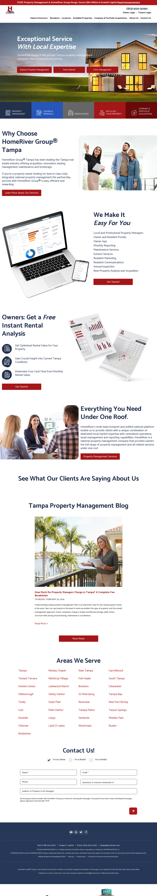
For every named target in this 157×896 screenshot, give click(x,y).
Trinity (22, 704)
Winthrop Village (58, 680)
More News (78, 640)
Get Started (113, 283)
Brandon (84, 688)
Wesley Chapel (57, 672)
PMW (63, 858)
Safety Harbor (56, 696)
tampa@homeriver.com (110, 847)
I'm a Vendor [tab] (101, 761)
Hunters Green (26, 688)
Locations (66, 18)
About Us (134, 18)
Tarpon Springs (118, 711)
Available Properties (82, 18)
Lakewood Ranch (58, 688)
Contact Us (145, 18)
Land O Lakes (56, 727)
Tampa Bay (115, 696)
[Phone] (48, 784)
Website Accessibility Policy (110, 875)
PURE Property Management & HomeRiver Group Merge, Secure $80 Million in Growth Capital (78, 2)
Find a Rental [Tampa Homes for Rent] (70, 70)
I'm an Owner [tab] (59, 761)
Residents (55, 18)
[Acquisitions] (141, 111)
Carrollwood (116, 672)
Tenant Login (144, 12)
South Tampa (117, 680)
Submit (133, 812)
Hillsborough (26, 696)
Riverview (84, 704)
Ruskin (112, 727)
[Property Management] (15, 111)
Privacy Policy (81, 858)
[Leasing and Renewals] (47, 111)
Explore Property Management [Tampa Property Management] (36, 70)
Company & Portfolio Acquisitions (110, 18)
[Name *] (48, 774)
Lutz (20, 711)
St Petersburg (87, 696)
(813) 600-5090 (137, 8)
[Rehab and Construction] (78, 111)
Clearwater (115, 688)
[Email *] (108, 774)
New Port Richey (118, 704)
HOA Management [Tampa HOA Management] (98, 70)
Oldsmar (23, 727)
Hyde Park (54, 704)
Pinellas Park (116, 719)
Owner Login (129, 12)
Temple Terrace (27, 680)
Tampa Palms (87, 711)
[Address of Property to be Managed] (78, 793)
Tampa (22, 672)
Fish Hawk (85, 680)
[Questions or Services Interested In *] (108, 784)
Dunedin (23, 719)
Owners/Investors (39, 18)
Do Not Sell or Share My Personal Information (103, 858)
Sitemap (71, 858)
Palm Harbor (55, 711)
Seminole (84, 719)
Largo (51, 719)
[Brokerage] (110, 111)
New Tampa (86, 672)
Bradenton (24, 735)
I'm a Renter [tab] (80, 761)
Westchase (85, 727)
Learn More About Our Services (21, 194)
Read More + (41, 625)
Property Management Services (100, 458)
